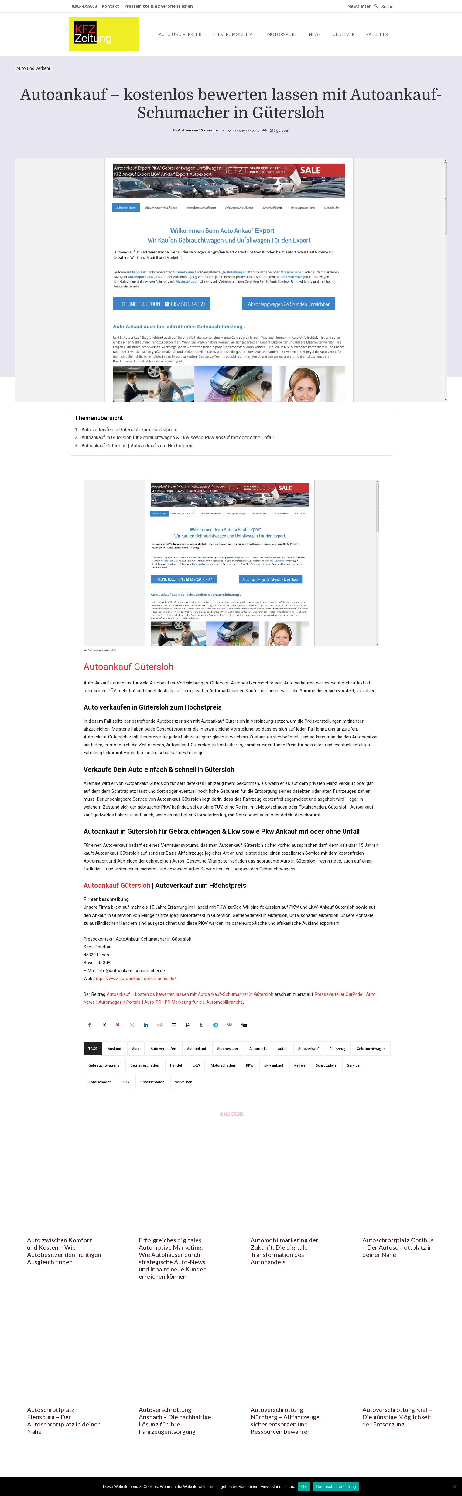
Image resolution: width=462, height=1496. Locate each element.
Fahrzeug (338, 1048)
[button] (382, 7)
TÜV (125, 1082)
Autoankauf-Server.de (198, 130)
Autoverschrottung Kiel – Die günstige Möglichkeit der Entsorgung (397, 1417)
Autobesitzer (227, 1048)
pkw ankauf (273, 1065)
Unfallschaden (152, 1082)
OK (304, 1486)
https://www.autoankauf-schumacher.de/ (135, 978)
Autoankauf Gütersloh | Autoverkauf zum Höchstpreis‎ (137, 446)
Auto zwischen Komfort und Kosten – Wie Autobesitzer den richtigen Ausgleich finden (64, 1250)
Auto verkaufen (163, 1048)
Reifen (299, 1065)
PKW (249, 1065)
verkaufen (183, 1082)
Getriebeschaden (144, 1065)
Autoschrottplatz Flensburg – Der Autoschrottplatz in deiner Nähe (63, 1420)
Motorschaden (223, 1065)
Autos (282, 1048)
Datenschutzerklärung (336, 1486)
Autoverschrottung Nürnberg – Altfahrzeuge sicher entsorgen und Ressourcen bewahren (285, 1420)
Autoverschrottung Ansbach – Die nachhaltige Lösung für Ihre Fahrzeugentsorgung (175, 1420)
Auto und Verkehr (33, 68)
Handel (176, 1065)
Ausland (114, 1048)
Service (353, 1065)
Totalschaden (99, 1082)
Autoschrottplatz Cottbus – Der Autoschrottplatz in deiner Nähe (397, 1247)
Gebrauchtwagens (103, 1065)
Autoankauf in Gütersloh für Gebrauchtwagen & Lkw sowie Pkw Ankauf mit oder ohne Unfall (177, 437)
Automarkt (258, 1048)
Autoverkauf (308, 1048)
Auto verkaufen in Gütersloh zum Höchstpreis (129, 430)
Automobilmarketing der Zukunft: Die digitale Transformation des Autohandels (284, 1250)
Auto (136, 1048)
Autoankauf (196, 1048)
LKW (196, 1065)
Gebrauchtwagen (371, 1048)
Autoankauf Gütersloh (129, 666)
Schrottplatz (326, 1065)
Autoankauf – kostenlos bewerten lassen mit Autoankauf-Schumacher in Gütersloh (190, 994)
